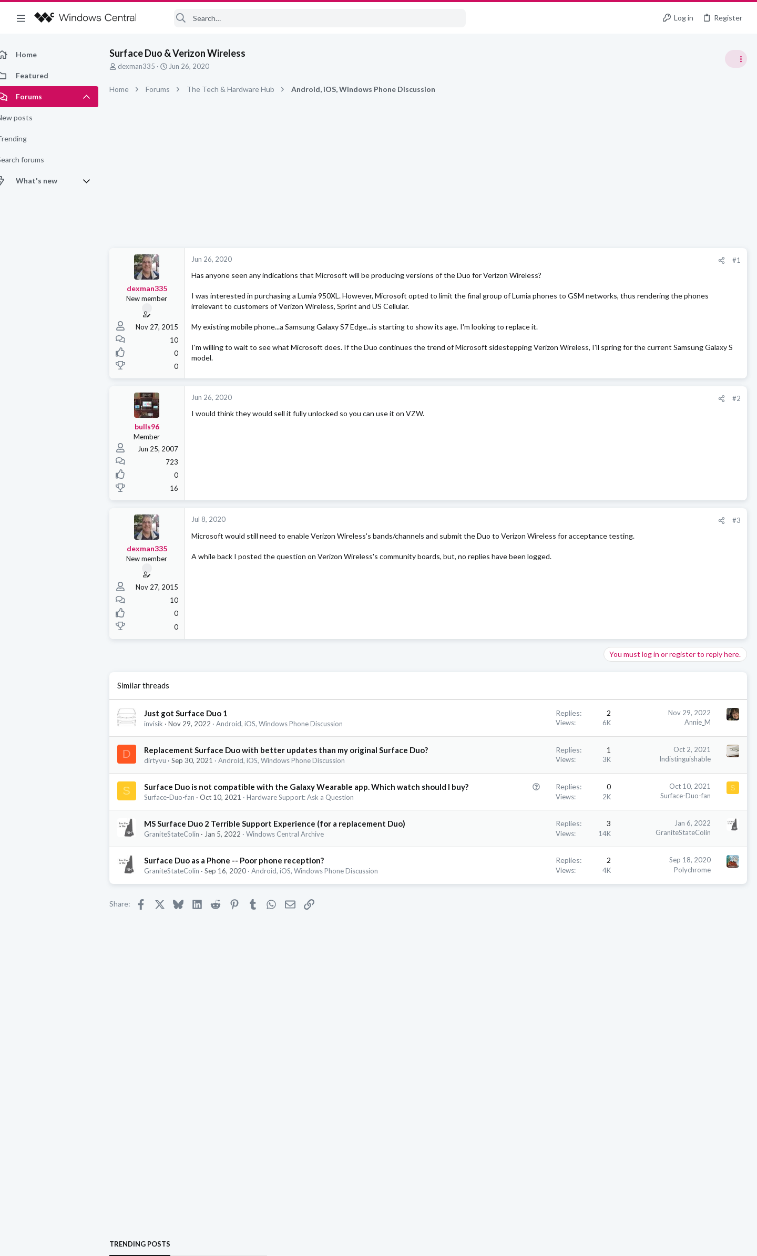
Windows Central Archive (296, 867)
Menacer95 (727, 708)
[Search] (308, 18)
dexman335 (148, 66)
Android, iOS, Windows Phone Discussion (291, 723)
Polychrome (523, 903)
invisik (165, 723)
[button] (21, 18)
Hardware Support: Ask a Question (311, 819)
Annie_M (529, 722)
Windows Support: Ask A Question (661, 620)
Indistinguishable (516, 759)
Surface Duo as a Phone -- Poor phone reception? (245, 893)
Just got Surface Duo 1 (197, 713)
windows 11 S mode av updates (659, 590)
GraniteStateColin (183, 867)
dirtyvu (167, 771)
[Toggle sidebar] (735, 59)
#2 (568, 398)
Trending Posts (619, 568)
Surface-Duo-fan (181, 819)
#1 (568, 260)
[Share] (553, 260)
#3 (568, 520)
